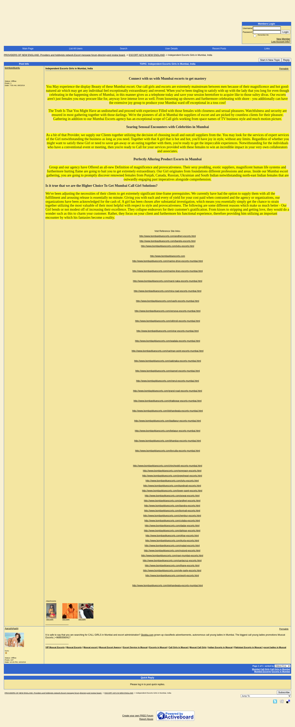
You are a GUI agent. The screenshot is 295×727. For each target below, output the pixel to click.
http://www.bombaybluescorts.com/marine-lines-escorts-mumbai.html (167, 271)
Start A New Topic (270, 60)
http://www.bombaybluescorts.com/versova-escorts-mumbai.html (167, 311)
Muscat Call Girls (198, 647)
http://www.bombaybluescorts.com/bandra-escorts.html (167, 241)
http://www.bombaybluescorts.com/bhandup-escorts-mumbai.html (167, 440)
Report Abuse (146, 719)
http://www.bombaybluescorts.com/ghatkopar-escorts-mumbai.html (167, 400)
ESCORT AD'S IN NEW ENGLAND (147, 55)
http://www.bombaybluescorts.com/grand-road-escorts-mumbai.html (167, 391)
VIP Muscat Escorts (55, 647)
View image (49, 619)
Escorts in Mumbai (281, 671)
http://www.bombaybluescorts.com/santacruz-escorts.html (172, 560)
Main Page (27, 48)
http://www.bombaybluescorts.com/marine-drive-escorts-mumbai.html (167, 261)
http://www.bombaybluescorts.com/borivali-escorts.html (172, 510)
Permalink (283, 68)
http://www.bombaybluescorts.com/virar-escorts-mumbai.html (167, 331)
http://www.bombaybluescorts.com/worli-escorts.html (172, 575)
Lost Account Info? (280, 41)
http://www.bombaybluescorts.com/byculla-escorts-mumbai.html (167, 450)
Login (285, 32)
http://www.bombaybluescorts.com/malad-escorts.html (172, 545)
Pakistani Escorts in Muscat (248, 647)
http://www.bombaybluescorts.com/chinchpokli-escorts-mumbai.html (167, 465)
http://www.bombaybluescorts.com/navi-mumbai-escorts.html (172, 555)
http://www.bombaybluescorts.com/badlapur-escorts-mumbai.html (167, 420)
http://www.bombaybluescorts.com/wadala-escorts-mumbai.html (167, 341)
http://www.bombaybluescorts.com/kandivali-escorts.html (172, 485)
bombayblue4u (12, 68)
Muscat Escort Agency (110, 647)
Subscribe (284, 692)
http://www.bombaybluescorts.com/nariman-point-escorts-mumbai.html (167, 351)
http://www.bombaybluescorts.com (167, 256)
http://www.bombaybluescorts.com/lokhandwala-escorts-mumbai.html (167, 410)
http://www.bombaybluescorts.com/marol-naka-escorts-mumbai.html (167, 281)
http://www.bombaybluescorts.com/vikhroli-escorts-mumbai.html (167, 321)
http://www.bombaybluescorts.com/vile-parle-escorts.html (172, 570)
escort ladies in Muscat (274, 647)
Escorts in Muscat (158, 647)
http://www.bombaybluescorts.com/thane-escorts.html (172, 565)
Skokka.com (147, 635)
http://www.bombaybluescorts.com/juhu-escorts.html (167, 246)
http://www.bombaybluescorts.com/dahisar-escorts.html (172, 530)
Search (123, 48)
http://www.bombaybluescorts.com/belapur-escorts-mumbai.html (167, 430)
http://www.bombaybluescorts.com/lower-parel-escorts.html (172, 490)
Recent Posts (219, 48)
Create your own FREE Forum (137, 715)
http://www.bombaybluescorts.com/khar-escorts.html (172, 535)
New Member (283, 39)
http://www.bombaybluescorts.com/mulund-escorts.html (172, 550)
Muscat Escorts (74, 647)
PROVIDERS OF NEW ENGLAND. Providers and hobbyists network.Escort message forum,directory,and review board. (64, 55)
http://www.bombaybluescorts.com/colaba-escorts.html (172, 520)
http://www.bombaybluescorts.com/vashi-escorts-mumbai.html (167, 301)
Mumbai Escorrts (262, 671)
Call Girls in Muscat (178, 647)
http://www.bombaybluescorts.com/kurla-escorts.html (172, 540)
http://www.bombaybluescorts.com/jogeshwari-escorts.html (172, 475)
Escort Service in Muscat (135, 647)
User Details (171, 48)
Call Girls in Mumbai (280, 669)
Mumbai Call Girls (260, 669)
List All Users (75, 48)
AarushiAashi (11, 628)
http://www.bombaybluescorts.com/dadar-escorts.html (172, 525)
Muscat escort (90, 647)
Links (267, 48)
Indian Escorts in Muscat (220, 647)
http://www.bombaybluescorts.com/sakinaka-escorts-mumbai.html (167, 361)
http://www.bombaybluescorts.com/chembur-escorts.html (172, 515)
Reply (286, 60)
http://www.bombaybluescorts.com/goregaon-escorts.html (172, 470)
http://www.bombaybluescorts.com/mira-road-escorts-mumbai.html (167, 291)
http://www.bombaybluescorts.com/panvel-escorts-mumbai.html (167, 371)
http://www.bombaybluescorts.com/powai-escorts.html (172, 495)
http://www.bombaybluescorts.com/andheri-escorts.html (167, 236)
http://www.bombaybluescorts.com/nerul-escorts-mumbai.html (167, 381)
